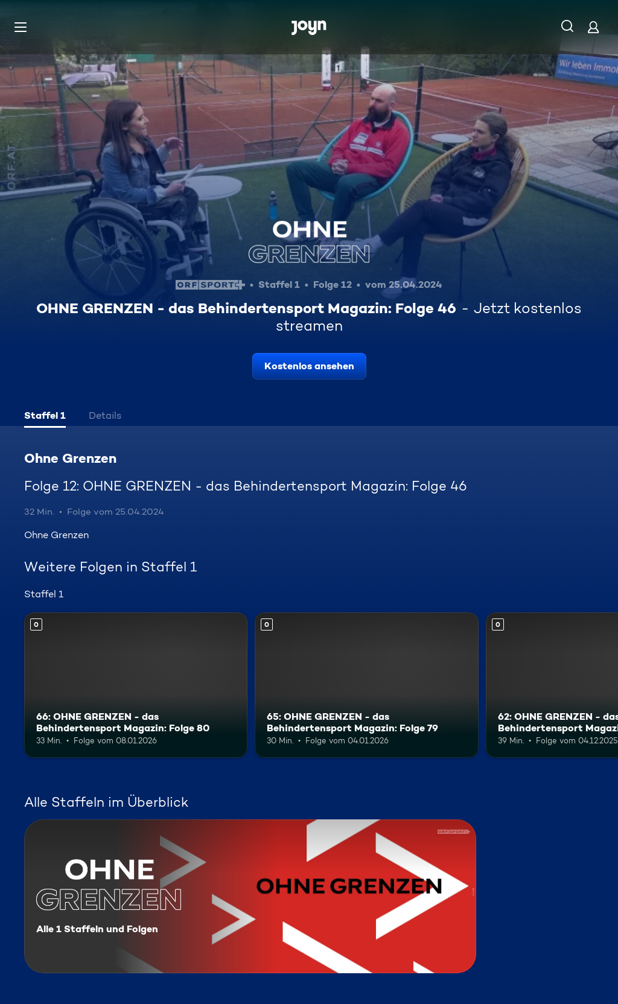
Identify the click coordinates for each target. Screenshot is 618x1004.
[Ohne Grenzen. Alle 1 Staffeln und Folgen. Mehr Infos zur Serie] (250, 896)
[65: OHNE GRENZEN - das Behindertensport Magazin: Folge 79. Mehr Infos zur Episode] (366, 685)
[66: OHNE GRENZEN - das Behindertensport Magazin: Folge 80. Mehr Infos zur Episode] (135, 685)
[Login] (593, 26)
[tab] (45, 417)
